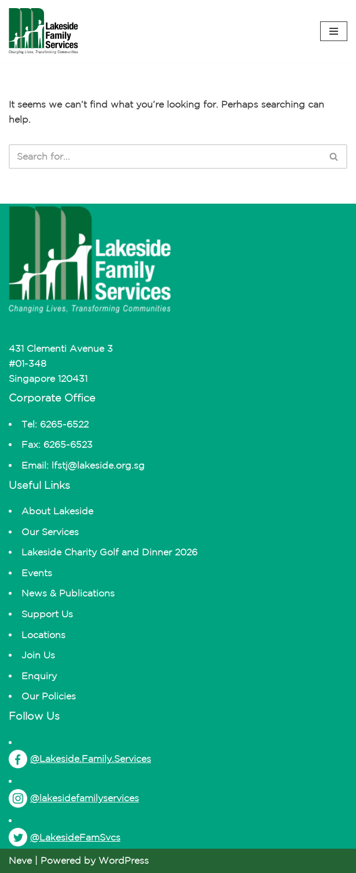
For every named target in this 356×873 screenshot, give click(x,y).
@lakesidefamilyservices (74, 798)
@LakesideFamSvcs (64, 837)
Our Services (50, 531)
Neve (20, 860)
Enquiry (39, 676)
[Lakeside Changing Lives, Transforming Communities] (43, 31)
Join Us (38, 655)
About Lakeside (57, 511)
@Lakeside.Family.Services (80, 759)
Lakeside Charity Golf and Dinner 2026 (109, 552)
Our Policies (48, 696)
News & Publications (68, 593)
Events (36, 573)
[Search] (165, 156)
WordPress (123, 860)
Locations (43, 634)
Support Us (47, 614)
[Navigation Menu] (333, 31)
